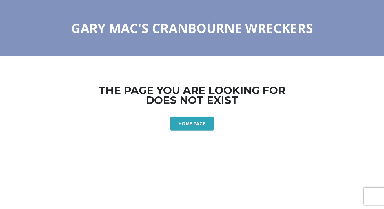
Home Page (192, 123)
